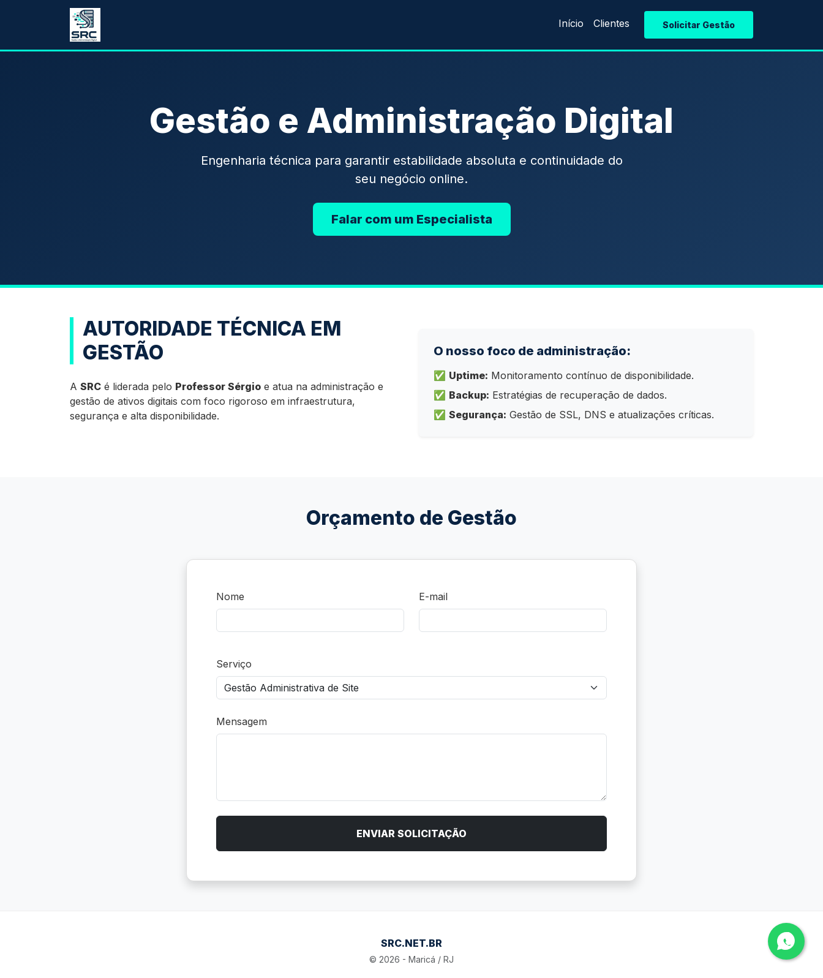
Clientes (611, 23)
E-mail (433, 596)
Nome (230, 596)
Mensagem (241, 721)
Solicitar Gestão (699, 25)
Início (571, 23)
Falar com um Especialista (411, 219)
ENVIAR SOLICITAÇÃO (411, 833)
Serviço (234, 664)
